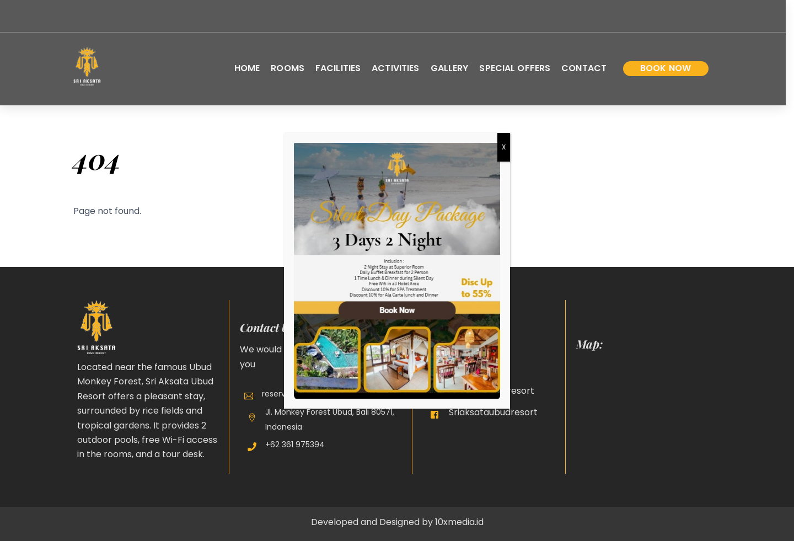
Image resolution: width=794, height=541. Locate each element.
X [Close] (504, 147)
